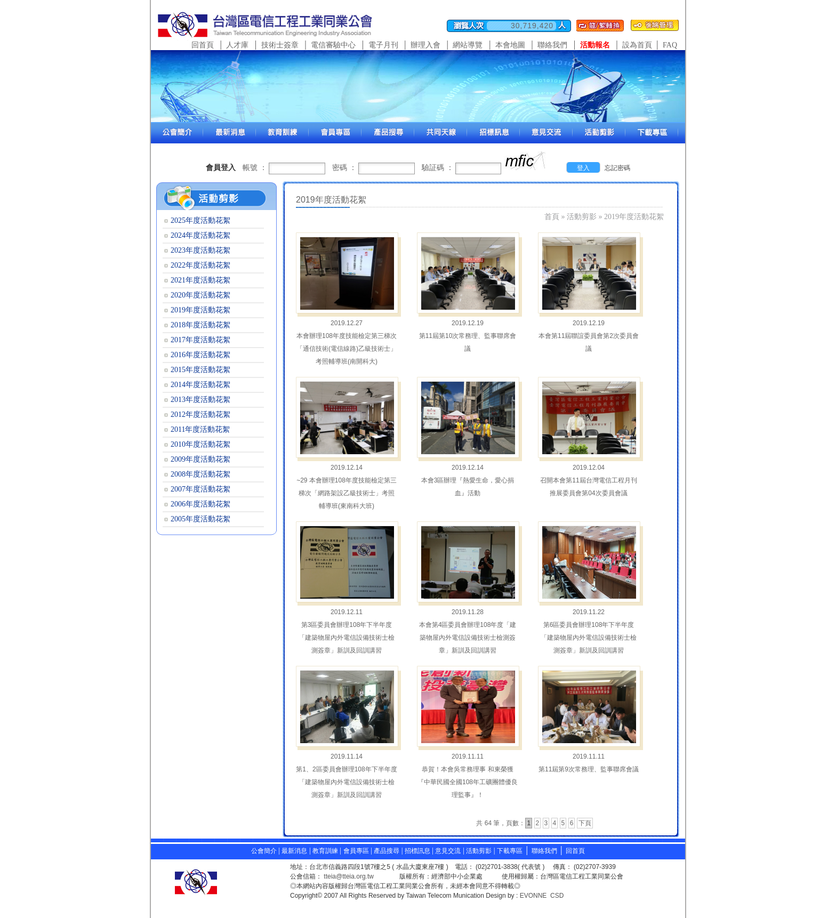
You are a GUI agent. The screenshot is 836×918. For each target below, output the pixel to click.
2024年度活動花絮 (200, 235)
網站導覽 (468, 45)
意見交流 (448, 851)
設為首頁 (637, 45)
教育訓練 (326, 851)
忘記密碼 (617, 168)
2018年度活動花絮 (200, 325)
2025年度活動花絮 (200, 220)
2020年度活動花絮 (200, 295)
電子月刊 (383, 45)
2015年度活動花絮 (200, 370)
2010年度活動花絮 (200, 444)
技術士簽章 (280, 45)
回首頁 (202, 45)
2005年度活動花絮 (200, 519)
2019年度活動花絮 (634, 217)
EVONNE (533, 895)
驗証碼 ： (438, 168)
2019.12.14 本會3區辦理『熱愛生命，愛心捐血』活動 (468, 480)
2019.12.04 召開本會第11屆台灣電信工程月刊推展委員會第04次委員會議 (588, 480)
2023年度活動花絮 (200, 250)
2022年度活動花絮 (200, 265)
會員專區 (356, 851)
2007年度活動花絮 (200, 489)
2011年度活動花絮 (200, 429)
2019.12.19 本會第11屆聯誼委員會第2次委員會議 (588, 335)
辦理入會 (425, 45)
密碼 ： (344, 168)
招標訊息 (418, 851)
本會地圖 (510, 45)
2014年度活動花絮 (200, 385)
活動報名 (595, 45)
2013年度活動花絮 (200, 400)
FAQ (670, 45)
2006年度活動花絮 (200, 504)
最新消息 (294, 851)
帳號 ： (255, 168)
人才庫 (237, 45)
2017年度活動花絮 (200, 340)
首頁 (551, 217)
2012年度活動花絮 (200, 414)
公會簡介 (264, 851)
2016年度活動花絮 (200, 355)
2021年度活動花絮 (200, 280)
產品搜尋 (386, 851)
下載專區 (509, 851)
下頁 (584, 823)
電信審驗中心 (333, 45)
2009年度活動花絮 (200, 459)
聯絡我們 (552, 45)
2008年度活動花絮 (200, 474)
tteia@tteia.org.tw (349, 876)
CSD (557, 895)
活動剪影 (582, 217)
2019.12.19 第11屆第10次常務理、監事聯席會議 (468, 335)
